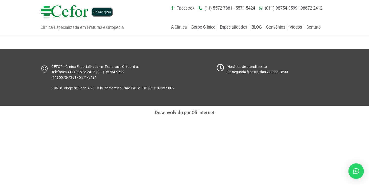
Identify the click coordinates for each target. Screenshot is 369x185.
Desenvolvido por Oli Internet (184, 112)
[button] (356, 171)
